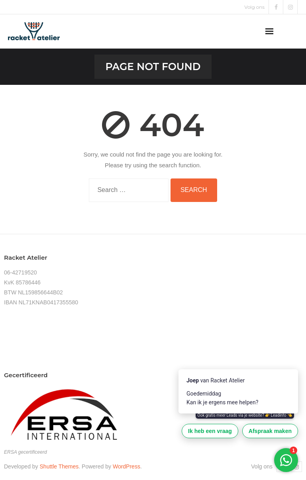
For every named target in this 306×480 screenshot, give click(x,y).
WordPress (126, 466)
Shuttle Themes (59, 466)
